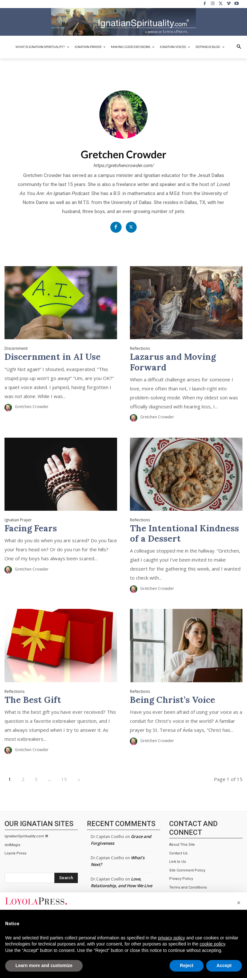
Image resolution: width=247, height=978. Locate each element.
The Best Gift (33, 699)
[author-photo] (9, 407)
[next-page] (78, 779)
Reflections (140, 348)
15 (64, 779)
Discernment (16, 348)
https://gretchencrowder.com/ (123, 165)
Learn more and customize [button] (43, 965)
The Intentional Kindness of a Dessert (184, 533)
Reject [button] (186, 965)
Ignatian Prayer (18, 520)
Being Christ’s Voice (172, 699)
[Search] (66, 877)
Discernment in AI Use (53, 356)
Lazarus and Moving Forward (173, 361)
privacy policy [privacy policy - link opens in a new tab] (171, 937)
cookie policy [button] (212, 943)
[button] (238, 47)
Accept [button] (224, 965)
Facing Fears (31, 528)
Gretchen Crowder (32, 406)
